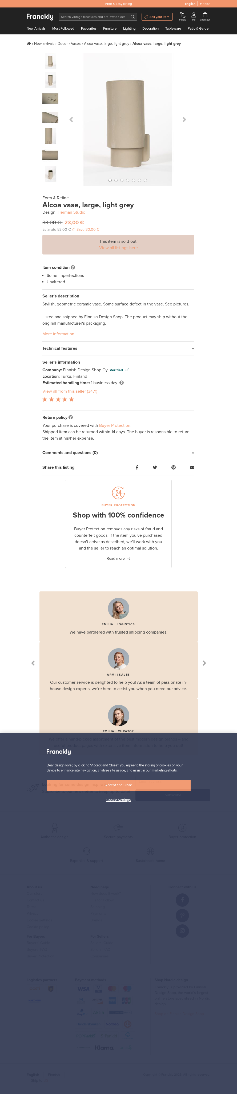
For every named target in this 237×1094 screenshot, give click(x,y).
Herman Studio (71, 212)
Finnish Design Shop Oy (86, 370)
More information (58, 334)
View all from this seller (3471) (69, 391)
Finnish (205, 4)
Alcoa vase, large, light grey (106, 43)
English (190, 4)
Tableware (173, 28)
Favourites (89, 28)
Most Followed (63, 28)
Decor (63, 43)
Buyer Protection (114, 425)
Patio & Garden (199, 28)
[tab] (118, 349)
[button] (71, 119)
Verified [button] (116, 370)
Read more (116, 558)
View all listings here (118, 247)
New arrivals (44, 43)
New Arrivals (36, 28)
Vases (76, 43)
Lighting (129, 28)
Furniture (110, 28)
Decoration (150, 28)
